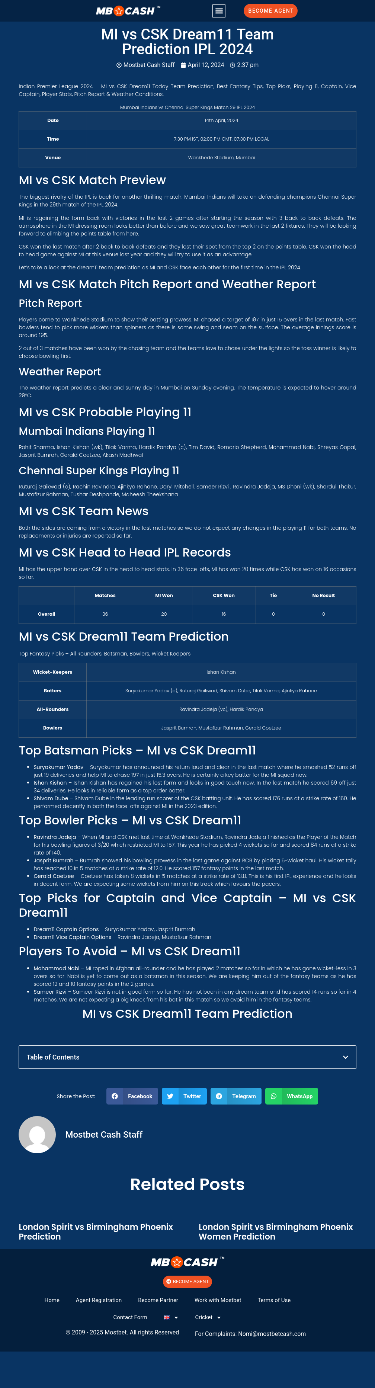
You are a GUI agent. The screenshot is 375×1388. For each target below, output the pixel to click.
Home (51, 1300)
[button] (218, 10)
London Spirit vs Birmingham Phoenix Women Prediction (276, 1232)
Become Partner (158, 1300)
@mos (261, 1333)
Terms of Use (274, 1300)
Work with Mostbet (218, 1300)
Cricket (208, 1317)
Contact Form (130, 1317)
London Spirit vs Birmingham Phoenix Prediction (96, 1232)
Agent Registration (99, 1300)
